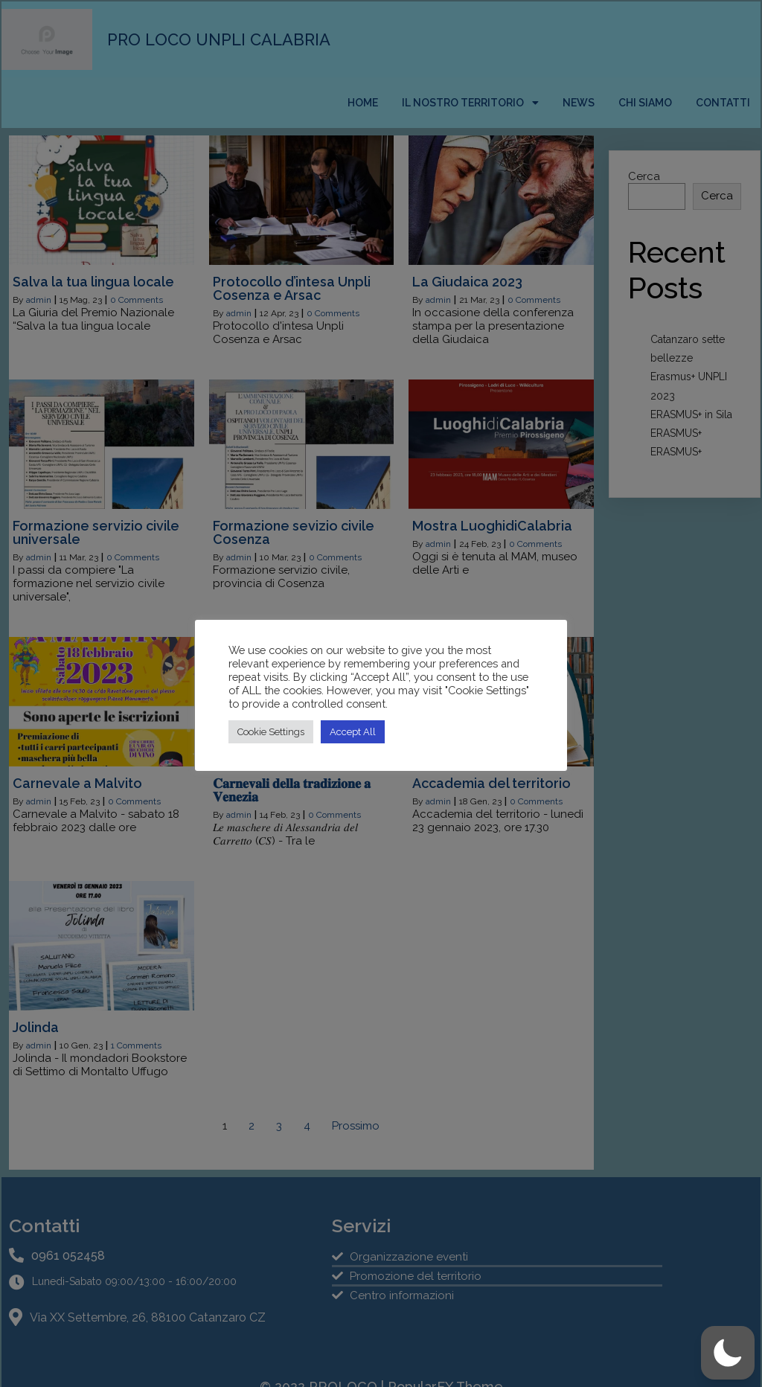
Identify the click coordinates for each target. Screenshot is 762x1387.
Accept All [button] (353, 731)
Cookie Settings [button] (270, 731)
